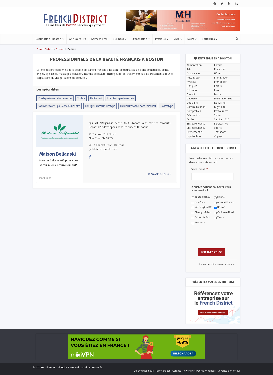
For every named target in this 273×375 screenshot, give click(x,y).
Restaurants (221, 111)
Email (119, 145)
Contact (176, 370)
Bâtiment (192, 90)
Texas (220, 217)
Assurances (193, 73)
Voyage (218, 136)
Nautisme (219, 102)
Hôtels (218, 73)
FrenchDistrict (44, 49)
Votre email (199, 169)
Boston (60, 49)
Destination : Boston (48, 39)
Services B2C (221, 119)
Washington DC (203, 207)
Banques (192, 86)
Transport (220, 132)
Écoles (190, 119)
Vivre (176, 39)
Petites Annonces (206, 370)
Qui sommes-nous (144, 370)
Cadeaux (192, 98)
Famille (218, 65)
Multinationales (223, 98)
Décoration (193, 115)
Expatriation (139, 39)
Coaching (192, 102)
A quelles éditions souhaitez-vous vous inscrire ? (211, 188)
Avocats (191, 81)
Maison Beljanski (57, 154)
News (190, 39)
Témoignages (163, 370)
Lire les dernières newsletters (216, 264)
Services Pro (221, 123)
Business (118, 39)
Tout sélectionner (203, 196)
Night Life (219, 107)
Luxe (217, 90)
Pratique (160, 39)
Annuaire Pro (77, 39)
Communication (196, 107)
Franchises (220, 69)
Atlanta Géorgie (225, 202)
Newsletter (189, 370)
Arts (189, 69)
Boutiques (208, 39)
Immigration (221, 77)
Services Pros (99, 39)
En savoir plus (159, 174)
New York (200, 202)
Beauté (191, 94)
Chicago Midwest (203, 212)
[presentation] (219, 239)
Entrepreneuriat (196, 123)
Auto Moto (193, 77)
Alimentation (194, 65)
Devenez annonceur (228, 370)
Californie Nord (225, 212)
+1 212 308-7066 (100, 145)
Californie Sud (202, 217)
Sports (218, 127)
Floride (221, 196)
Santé (217, 115)
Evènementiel (195, 132)
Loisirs (218, 86)
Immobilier (220, 81)
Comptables (194, 111)
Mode (217, 94)
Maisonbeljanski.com (103, 149)
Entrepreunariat (196, 127)
